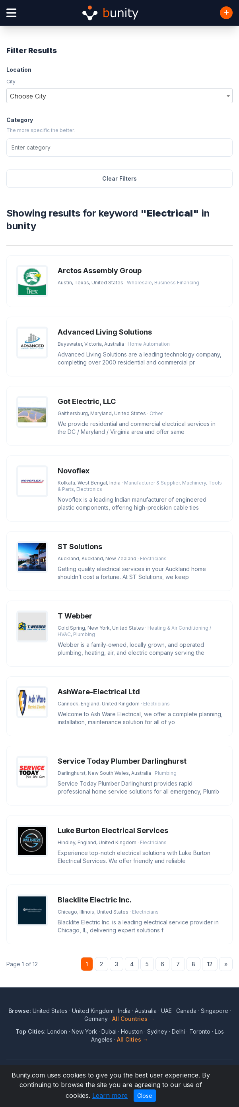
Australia (146, 1010)
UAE (166, 1010)
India (124, 1010)
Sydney (157, 1031)
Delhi (178, 1031)
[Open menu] (11, 13)
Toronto (199, 1031)
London (57, 1031)
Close (144, 1095)
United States (50, 1010)
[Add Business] (226, 12)
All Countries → (133, 1018)
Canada (186, 1010)
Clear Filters (119, 178)
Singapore (214, 1010)
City (11, 82)
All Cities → (132, 1039)
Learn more (110, 1095)
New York (84, 1031)
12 (209, 964)
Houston (132, 1031)
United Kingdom (93, 1010)
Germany (96, 1018)
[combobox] (119, 95)
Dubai (109, 1031)
